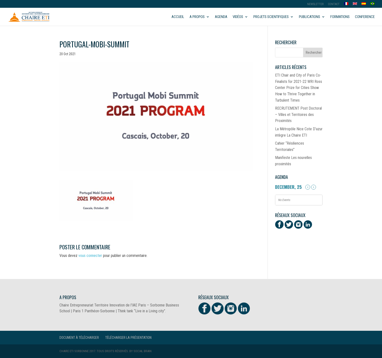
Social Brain (143, 351)
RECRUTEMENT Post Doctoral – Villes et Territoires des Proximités (298, 114)
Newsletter (315, 4)
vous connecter (90, 255)
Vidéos (238, 17)
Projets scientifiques (271, 17)
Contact (334, 4)
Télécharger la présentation (128, 338)
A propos (197, 17)
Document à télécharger (79, 338)
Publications (309, 17)
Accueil (178, 17)
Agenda (221, 17)
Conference (365, 17)
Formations (340, 17)
